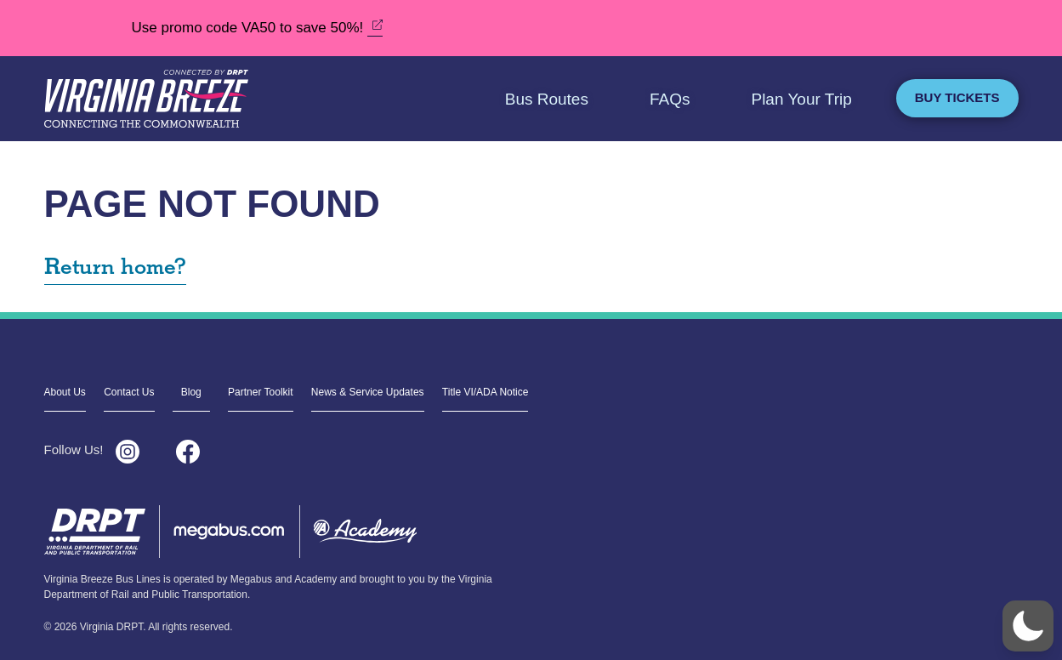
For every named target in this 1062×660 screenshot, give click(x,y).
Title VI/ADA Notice (485, 392)
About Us (65, 392)
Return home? (115, 267)
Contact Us (129, 392)
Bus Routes (546, 99)
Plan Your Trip (801, 99)
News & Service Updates (367, 392)
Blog (191, 392)
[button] (1027, 625)
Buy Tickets (957, 97)
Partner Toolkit (260, 392)
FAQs (670, 99)
